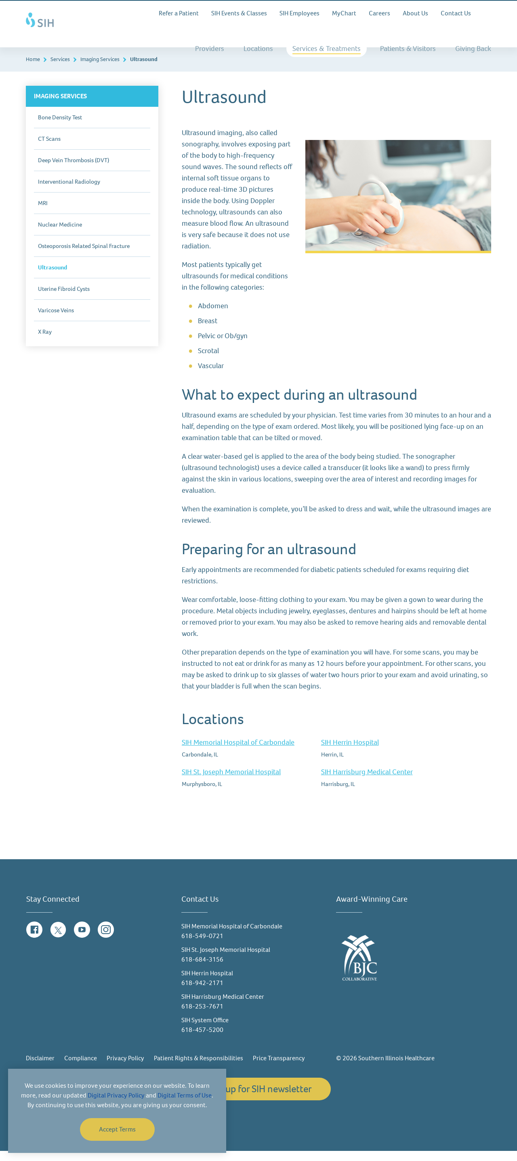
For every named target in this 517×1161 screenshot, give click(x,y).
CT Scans (49, 149)
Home (33, 69)
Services (60, 69)
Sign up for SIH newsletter (258, 1099)
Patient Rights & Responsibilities (198, 1068)
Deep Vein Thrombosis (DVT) (73, 170)
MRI (43, 213)
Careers (379, 13)
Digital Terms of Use (185, 1095)
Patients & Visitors (408, 48)
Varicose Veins (56, 320)
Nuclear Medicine (60, 235)
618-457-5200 (202, 1040)
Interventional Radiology (69, 192)
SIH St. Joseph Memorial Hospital (231, 782)
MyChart (344, 13)
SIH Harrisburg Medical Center (367, 782)
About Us (415, 13)
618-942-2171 (202, 993)
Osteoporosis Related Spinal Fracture (84, 256)
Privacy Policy (125, 1068)
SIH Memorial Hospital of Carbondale (238, 752)
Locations (258, 48)
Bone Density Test (60, 127)
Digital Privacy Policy (116, 1095)
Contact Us (456, 13)
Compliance (80, 1068)
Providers (209, 48)
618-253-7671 (202, 1016)
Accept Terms (117, 1129)
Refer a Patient (179, 13)
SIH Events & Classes (239, 13)
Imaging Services (100, 69)
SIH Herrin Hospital (350, 752)
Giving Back (473, 48)
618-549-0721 (202, 946)
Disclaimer (40, 1068)
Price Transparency (279, 1068)
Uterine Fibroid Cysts (64, 299)
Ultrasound (52, 277)
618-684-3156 (202, 969)
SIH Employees (299, 13)
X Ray (45, 342)
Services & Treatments (326, 48)
